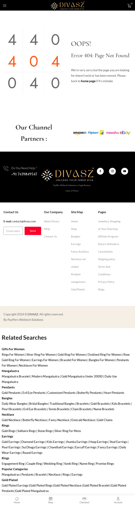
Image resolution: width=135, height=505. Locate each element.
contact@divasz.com (24, 221)
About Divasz (51, 221)
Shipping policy (106, 259)
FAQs (47, 228)
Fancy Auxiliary (80, 251)
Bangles (75, 236)
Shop (74, 228)
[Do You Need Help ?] (6, 168)
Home (74, 221)
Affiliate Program (108, 236)
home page (88, 81)
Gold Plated (78, 289)
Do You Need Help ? (24, 168)
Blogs (101, 289)
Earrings (76, 244)
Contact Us (50, 236)
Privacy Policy (106, 281)
